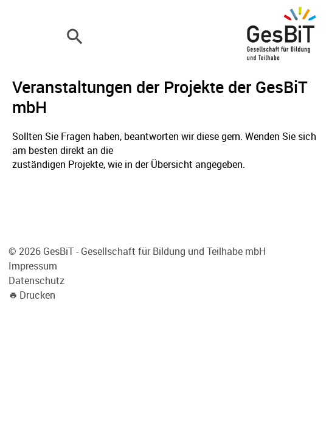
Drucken (37, 295)
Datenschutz (36, 280)
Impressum (33, 266)
